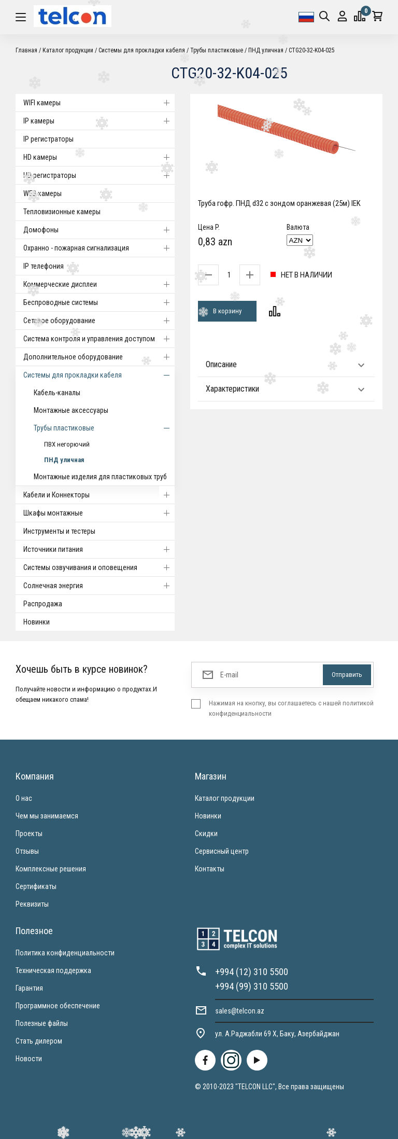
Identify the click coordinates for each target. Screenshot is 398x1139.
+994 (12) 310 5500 (251, 971)
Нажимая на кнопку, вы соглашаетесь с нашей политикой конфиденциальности (291, 708)
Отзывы (27, 851)
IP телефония (43, 266)
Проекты (29, 833)
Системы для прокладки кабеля (141, 50)
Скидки (206, 833)
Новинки (36, 622)
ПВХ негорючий (67, 444)
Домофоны (99, 230)
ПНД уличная (265, 50)
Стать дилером (39, 1041)
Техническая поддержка (53, 970)
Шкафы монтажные (99, 513)
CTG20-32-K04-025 (312, 50)
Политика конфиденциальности (65, 953)
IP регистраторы (48, 139)
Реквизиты (32, 904)
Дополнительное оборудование (99, 357)
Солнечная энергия (99, 585)
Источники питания (99, 549)
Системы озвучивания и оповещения (99, 567)
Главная (26, 50)
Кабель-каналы (57, 392)
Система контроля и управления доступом (99, 339)
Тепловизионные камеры (62, 211)
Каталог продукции (67, 50)
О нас (24, 798)
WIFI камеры (99, 103)
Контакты (209, 869)
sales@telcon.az (239, 1011)
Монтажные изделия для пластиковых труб (100, 477)
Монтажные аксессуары (71, 410)
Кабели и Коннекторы (99, 495)
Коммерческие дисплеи (99, 284)
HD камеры (99, 157)
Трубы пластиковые (216, 50)
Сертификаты (36, 886)
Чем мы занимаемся (47, 816)
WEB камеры (42, 193)
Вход (342, 16)
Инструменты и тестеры (59, 531)
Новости (29, 1058)
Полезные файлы (42, 1023)
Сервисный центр (222, 851)
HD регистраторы (99, 175)
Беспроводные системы (99, 302)
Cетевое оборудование (99, 320)
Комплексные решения (51, 869)
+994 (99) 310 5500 (251, 986)
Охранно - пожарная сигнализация (99, 248)
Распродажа (42, 604)
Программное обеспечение (58, 1006)
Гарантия (29, 988)
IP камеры (99, 121)
